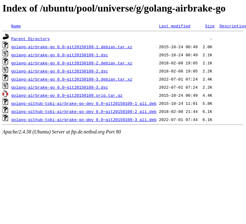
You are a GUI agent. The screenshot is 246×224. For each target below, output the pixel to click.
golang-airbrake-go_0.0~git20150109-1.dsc (59, 55)
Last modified (174, 26)
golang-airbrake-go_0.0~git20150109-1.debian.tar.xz (71, 46)
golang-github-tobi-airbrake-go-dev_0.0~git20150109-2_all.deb (84, 111)
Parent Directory (30, 38)
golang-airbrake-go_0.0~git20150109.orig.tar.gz (67, 95)
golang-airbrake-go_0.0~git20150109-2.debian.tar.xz (71, 63)
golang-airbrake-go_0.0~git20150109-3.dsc (59, 87)
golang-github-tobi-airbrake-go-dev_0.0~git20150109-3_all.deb (84, 119)
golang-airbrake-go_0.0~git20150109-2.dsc (59, 71)
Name (16, 26)
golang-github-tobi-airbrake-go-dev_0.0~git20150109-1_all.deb (84, 103)
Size (210, 26)
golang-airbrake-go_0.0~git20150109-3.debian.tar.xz (71, 79)
